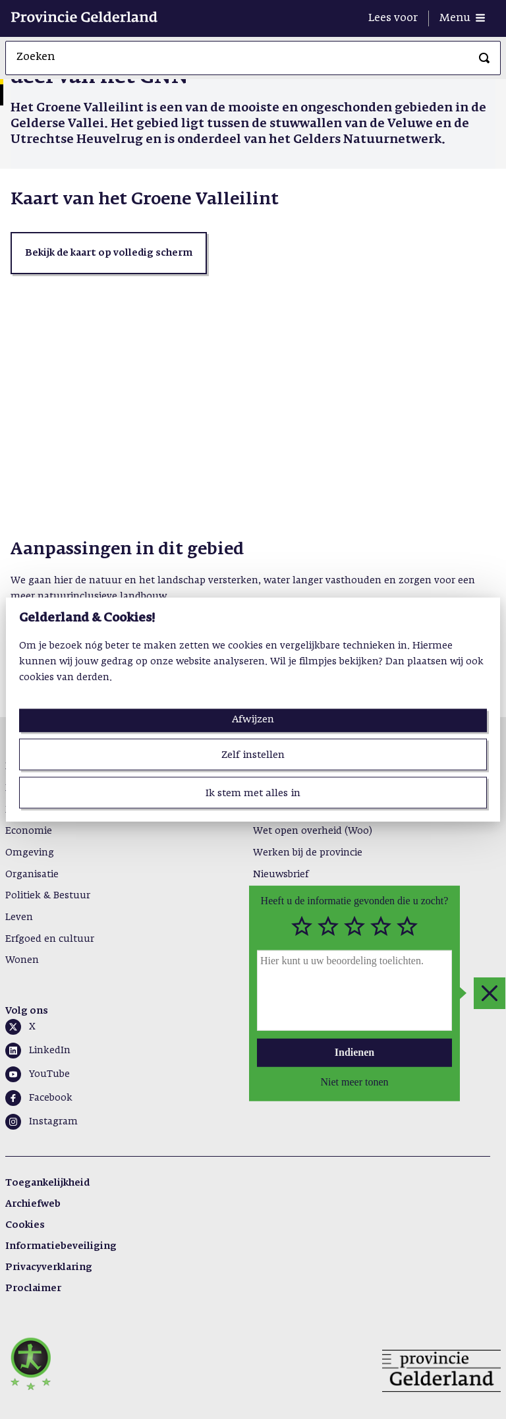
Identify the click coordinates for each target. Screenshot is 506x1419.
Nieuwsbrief (280, 874)
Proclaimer (33, 1288)
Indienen (354, 1052)
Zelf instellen (253, 754)
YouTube (49, 1074)
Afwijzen (253, 719)
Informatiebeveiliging (61, 1246)
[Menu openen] (462, 18)
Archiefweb (33, 1204)
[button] (109, 253)
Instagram (53, 1121)
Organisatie (32, 874)
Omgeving (29, 852)
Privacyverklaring (48, 1267)
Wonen (22, 960)
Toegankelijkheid (47, 1183)
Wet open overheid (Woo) (312, 831)
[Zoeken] (484, 58)
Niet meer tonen (354, 1081)
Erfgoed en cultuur (49, 939)
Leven (19, 917)
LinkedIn (49, 1050)
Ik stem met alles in (253, 793)
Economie (28, 831)
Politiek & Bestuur (47, 895)
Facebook (50, 1098)
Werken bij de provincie (307, 852)
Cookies (25, 1225)
